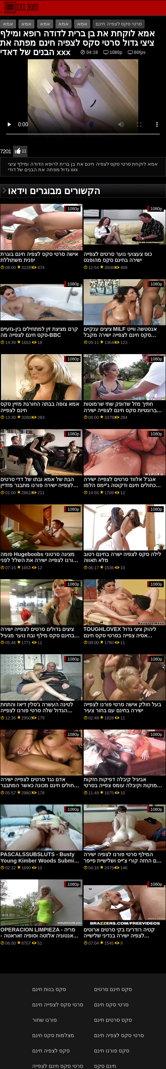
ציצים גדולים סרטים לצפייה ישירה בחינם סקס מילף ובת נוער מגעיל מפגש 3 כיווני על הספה (37, 635)
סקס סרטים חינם (113, 1020)
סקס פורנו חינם (111, 1051)
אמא (8, 24)
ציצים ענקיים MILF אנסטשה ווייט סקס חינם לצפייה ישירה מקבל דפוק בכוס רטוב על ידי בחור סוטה (122, 335)
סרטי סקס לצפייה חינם (57, 1005)
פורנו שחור (44, 1020)
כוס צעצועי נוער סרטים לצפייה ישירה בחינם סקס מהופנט (118, 257)
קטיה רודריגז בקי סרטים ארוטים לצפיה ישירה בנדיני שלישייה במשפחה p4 (119, 936)
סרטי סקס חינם (111, 1005)
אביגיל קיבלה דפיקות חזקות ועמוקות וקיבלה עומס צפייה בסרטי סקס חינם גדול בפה (123, 785)
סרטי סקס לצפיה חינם (118, 24)
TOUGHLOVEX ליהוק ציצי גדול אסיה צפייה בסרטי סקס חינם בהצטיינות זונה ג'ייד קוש (120, 635)
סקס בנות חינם (49, 989)
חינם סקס (105, 1066)
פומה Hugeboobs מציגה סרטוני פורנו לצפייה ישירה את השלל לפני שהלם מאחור (38, 560)
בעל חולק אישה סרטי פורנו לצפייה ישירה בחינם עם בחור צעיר (122, 707)
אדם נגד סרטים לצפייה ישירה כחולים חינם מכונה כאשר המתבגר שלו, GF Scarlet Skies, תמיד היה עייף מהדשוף (39, 788)
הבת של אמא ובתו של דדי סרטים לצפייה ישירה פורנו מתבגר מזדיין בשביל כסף (37, 485)
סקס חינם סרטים (113, 989)
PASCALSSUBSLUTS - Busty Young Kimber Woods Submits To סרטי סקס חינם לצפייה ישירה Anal (39, 863)
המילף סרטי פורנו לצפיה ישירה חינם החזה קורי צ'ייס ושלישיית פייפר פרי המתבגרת (123, 860)
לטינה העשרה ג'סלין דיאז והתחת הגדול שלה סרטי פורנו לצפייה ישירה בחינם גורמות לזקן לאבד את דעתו (39, 713)
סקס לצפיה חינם (51, 1051)
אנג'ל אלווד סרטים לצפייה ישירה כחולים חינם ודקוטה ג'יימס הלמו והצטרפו (120, 485)
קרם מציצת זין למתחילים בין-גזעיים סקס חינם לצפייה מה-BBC (39, 332)
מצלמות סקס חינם (53, 1035)
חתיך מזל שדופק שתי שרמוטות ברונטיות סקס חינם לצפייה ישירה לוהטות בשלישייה (120, 410)
